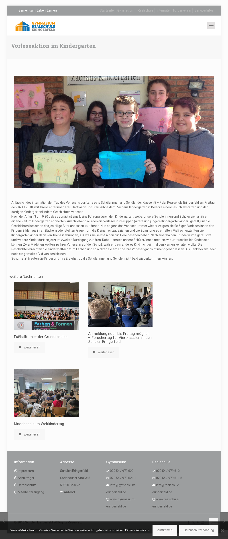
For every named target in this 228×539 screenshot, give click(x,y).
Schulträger (26, 478)
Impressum (26, 471)
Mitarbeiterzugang (31, 492)
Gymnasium (125, 10)
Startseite (107, 10)
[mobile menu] (211, 25)
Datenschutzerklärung (199, 530)
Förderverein (182, 10)
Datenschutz (27, 485)
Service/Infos (204, 10)
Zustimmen (164, 530)
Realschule (145, 10)
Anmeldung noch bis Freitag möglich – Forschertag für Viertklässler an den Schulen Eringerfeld (120, 337)
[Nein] (222, 530)
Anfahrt (69, 492)
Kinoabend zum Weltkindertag (39, 424)
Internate (163, 10)
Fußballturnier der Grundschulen (40, 336)
